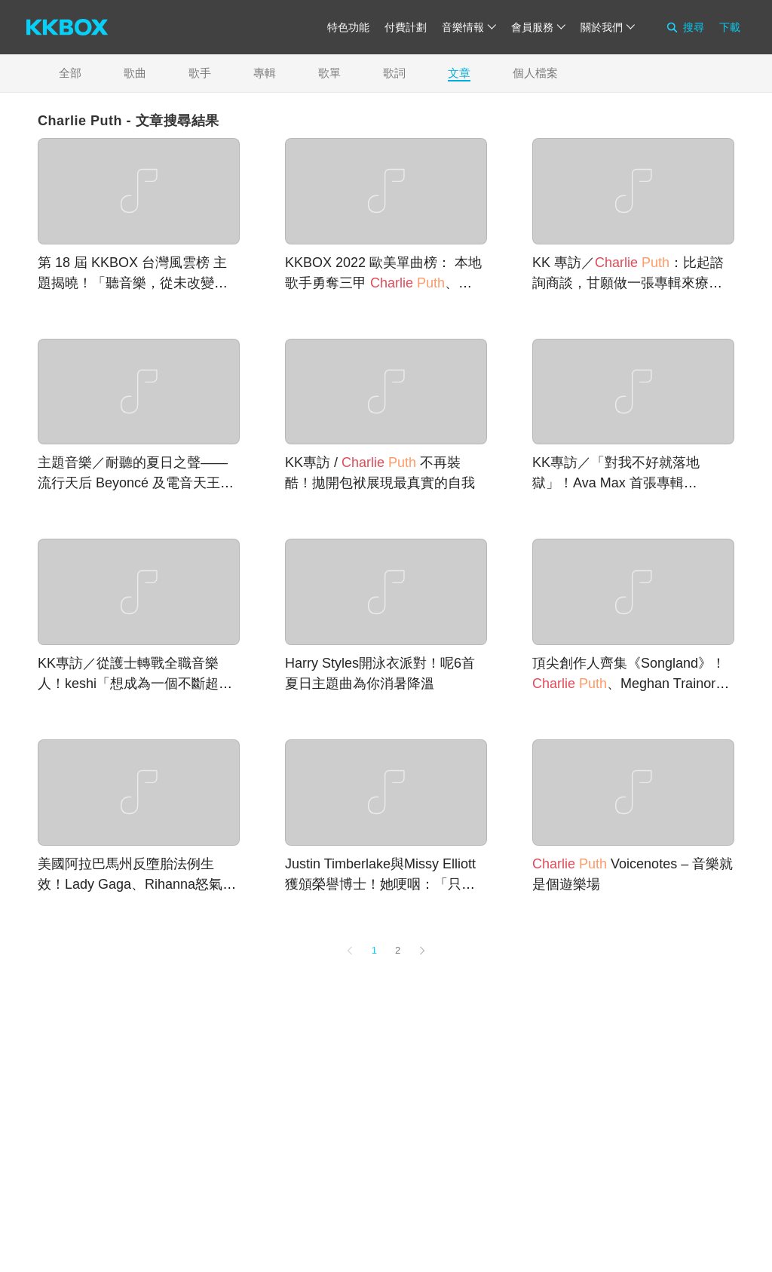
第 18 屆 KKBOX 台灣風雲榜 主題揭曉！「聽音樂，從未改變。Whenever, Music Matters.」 (133, 283)
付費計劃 (405, 27)
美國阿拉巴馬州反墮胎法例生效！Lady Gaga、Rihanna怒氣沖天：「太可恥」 (137, 884)
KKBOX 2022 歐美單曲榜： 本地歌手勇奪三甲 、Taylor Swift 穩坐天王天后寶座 (383, 283)
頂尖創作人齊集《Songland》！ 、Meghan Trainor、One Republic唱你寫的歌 (630, 683)
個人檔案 (535, 72)
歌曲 (135, 72)
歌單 (329, 72)
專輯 (264, 72)
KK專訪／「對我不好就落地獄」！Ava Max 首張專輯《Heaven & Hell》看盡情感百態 (630, 483)
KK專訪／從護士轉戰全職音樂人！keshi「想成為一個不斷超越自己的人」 (135, 683)
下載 (729, 27)
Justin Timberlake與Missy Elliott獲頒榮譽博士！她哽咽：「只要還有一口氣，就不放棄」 (380, 884)
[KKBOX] (67, 27)
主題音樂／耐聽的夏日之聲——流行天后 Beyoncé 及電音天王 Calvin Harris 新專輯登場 (133, 483)
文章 (459, 72)
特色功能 (348, 27)
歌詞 (394, 72)
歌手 (199, 72)
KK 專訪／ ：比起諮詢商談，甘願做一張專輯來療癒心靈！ (628, 283)
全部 (70, 72)
